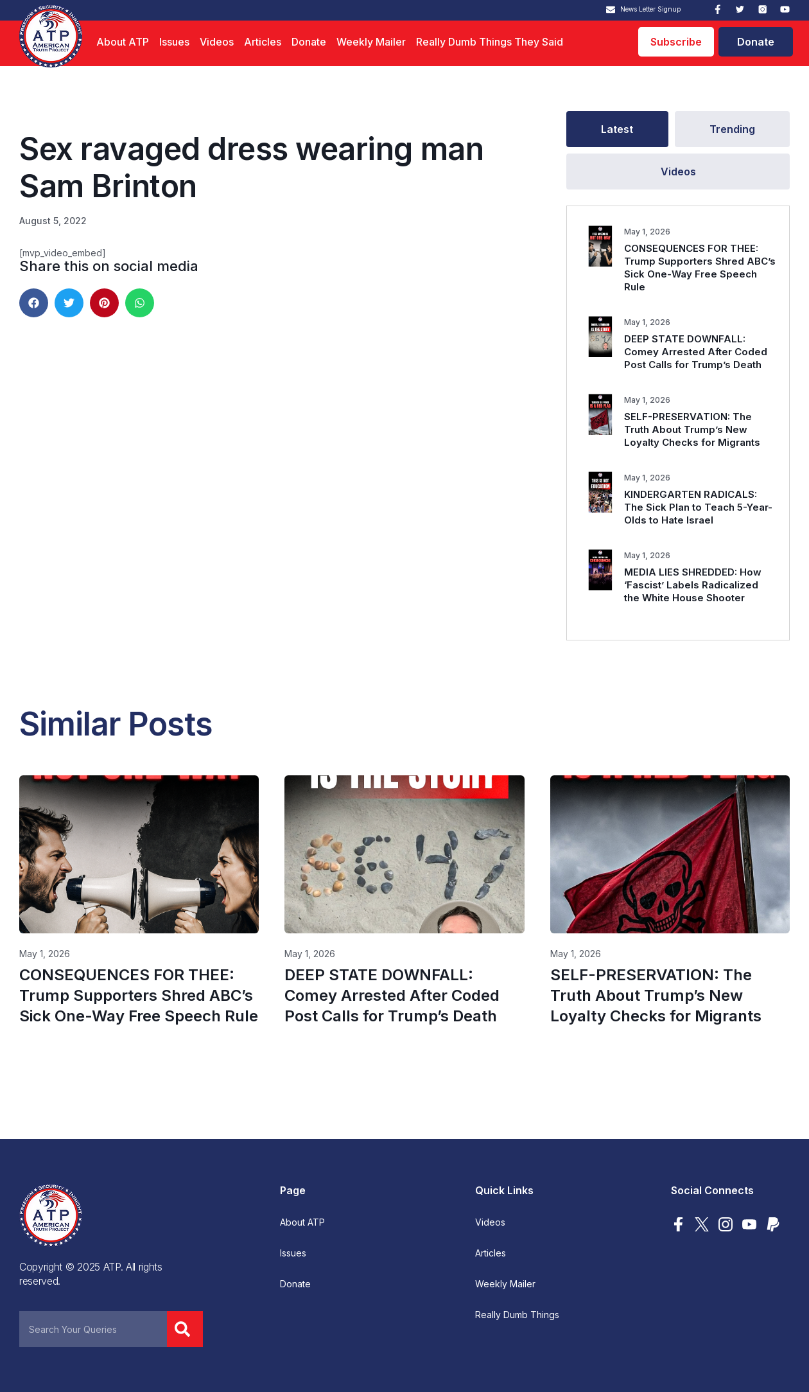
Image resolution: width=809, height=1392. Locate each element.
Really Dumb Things (517, 1315)
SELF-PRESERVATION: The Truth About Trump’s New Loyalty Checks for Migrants (692, 429)
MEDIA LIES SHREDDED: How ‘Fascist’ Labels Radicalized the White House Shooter (692, 585)
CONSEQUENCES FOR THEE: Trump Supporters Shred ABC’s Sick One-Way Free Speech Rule (700, 267)
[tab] (617, 129)
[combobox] (93, 1329)
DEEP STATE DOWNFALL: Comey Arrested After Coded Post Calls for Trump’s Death (695, 352)
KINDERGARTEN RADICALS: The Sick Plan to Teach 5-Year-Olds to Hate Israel (698, 507)
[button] (33, 302)
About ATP (122, 41)
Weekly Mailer (371, 41)
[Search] (185, 1329)
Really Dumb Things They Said (489, 41)
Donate (308, 41)
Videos (217, 41)
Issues (174, 41)
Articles (262, 41)
